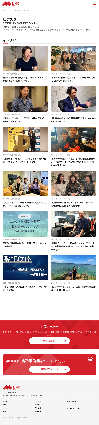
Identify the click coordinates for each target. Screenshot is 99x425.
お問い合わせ (49, 341)
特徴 (4, 405)
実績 (4, 411)
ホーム (5, 401)
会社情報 (38, 408)
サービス (6, 408)
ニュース (38, 401)
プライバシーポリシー (74, 408)
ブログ (37, 405)
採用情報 (38, 411)
